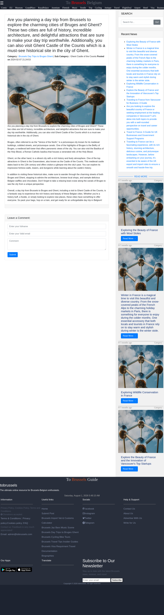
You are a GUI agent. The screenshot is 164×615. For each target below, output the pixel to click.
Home (45, 508)
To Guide (82, 479)
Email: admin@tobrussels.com (16, 534)
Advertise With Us (132, 518)
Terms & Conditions (11, 518)
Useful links (48, 499)
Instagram (89, 513)
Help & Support (131, 499)
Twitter (87, 518)
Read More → (129, 238)
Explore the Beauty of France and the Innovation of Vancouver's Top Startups (142, 93)
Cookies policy (14, 523)
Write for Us (129, 522)
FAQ (25, 523)
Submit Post (48, 513)
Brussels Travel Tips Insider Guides (60, 541)
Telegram (88, 522)
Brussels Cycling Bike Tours (56, 537)
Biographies (48, 555)
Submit (12, 254)
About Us (128, 513)
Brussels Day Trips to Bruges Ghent (36, 56)
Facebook (88, 508)
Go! (157, 22)
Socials (86, 499)
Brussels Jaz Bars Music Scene (58, 527)
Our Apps (5, 560)
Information (6, 499)
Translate (46, 560)
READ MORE (140, 176)
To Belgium (84, 2)
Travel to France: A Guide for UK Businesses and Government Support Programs (141, 135)
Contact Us (129, 508)
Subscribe (117, 580)
